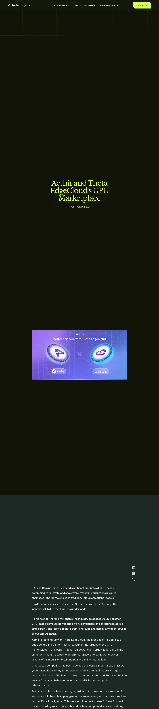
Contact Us (142, 5)
